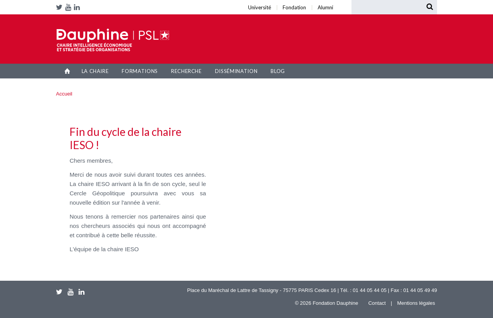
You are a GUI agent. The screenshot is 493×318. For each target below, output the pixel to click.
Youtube (69, 7)
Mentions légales (416, 303)
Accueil (67, 71)
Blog (278, 71)
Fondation (112, 2)
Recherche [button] (186, 71)
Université (108, 2)
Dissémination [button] (236, 71)
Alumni (118, 2)
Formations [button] (140, 71)
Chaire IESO (113, 40)
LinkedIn (78, 7)
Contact (377, 303)
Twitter (60, 7)
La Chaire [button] (95, 71)
